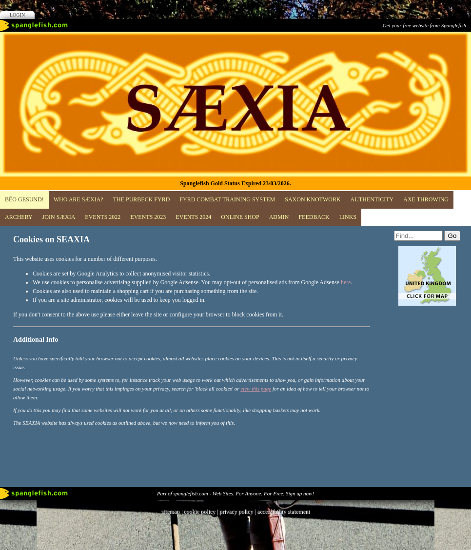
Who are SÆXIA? (78, 199)
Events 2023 (148, 217)
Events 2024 (193, 217)
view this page (255, 389)
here (346, 282)
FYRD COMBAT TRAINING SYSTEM (227, 199)
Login (17, 15)
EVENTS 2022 (102, 217)
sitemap (170, 511)
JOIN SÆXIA (59, 217)
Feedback (313, 217)
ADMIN (279, 217)
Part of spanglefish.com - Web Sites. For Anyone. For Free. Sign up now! (235, 493)
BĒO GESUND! (24, 199)
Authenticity (372, 199)
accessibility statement (283, 511)
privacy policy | (238, 511)
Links (347, 217)
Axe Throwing (426, 199)
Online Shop (240, 217)
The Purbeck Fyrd (141, 199)
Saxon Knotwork (312, 199)
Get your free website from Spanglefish (424, 25)
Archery (19, 217)
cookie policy (199, 511)
